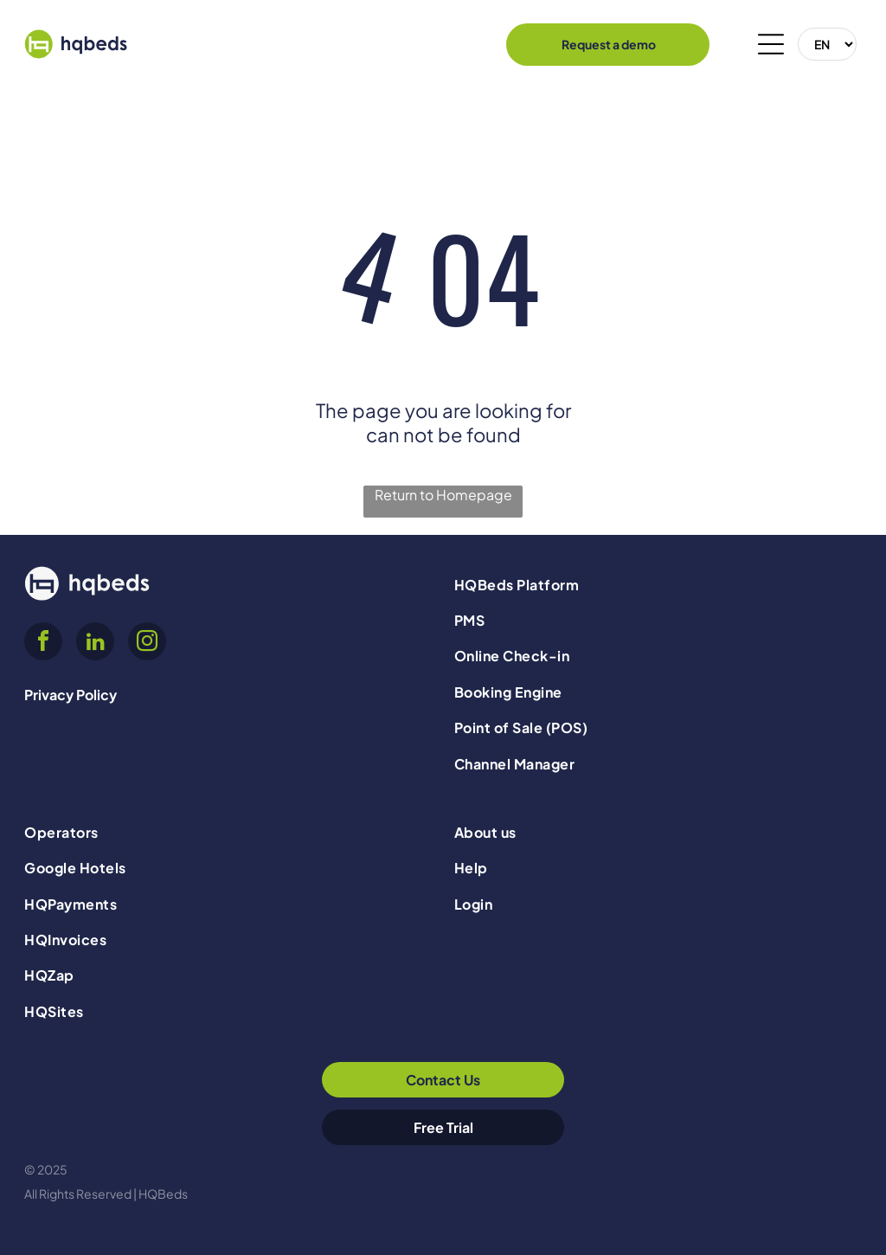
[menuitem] (658, 584)
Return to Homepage (443, 495)
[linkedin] (95, 643)
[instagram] (147, 643)
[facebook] (43, 643)
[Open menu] (771, 44)
